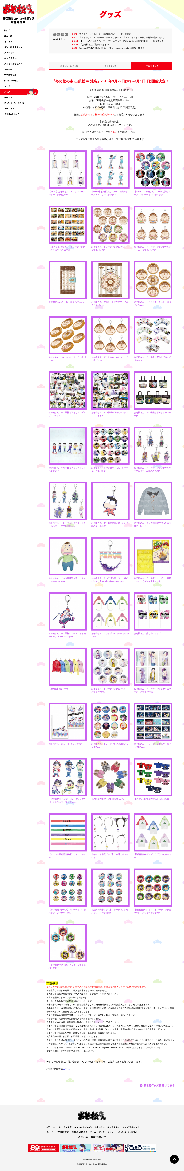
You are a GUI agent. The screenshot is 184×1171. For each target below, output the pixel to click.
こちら (113, 132)
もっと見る (58, 39)
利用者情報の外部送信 (92, 1159)
